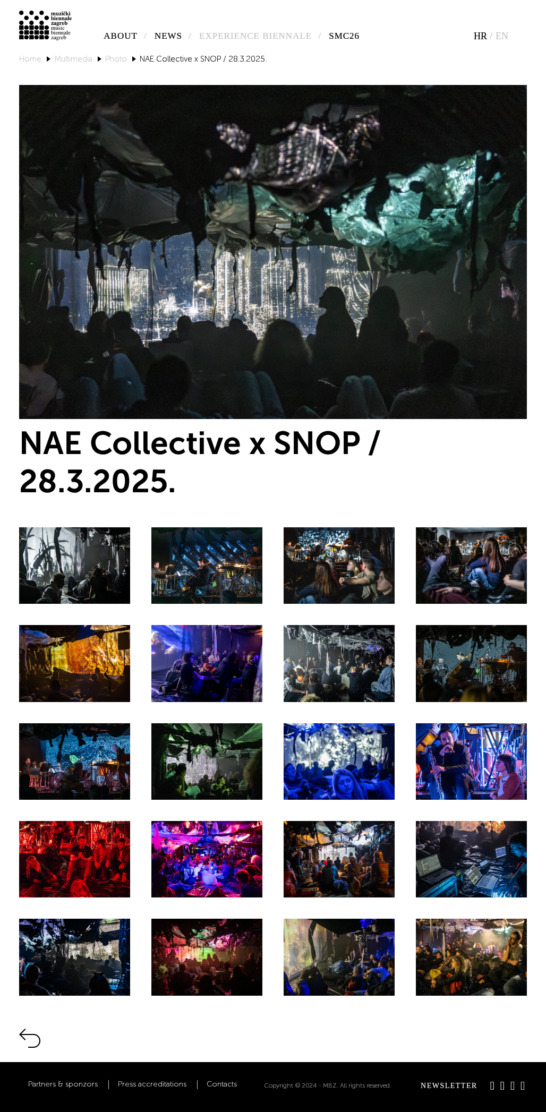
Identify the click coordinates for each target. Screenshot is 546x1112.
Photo (116, 59)
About (121, 36)
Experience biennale (255, 36)
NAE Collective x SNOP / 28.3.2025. (203, 59)
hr (480, 36)
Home (30, 59)
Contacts (222, 1084)
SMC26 (344, 36)
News (168, 36)
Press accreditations (152, 1084)
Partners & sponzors (63, 1084)
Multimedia (73, 59)
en (502, 36)
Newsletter (449, 1086)
